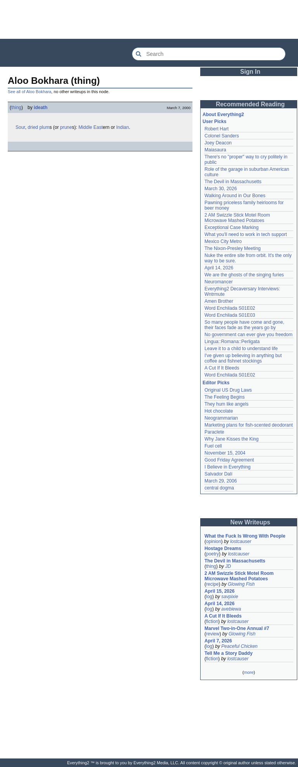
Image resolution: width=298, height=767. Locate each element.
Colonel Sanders (221, 136)
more (248, 672)
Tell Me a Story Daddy (228, 653)
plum (44, 127)
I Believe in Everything (227, 467)
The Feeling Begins (224, 397)
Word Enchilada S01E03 (229, 315)
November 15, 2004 (224, 453)
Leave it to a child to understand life (241, 348)
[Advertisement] (149, 19)
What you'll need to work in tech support (245, 234)
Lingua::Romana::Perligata (232, 341)
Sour (20, 127)
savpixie (229, 596)
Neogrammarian (221, 418)
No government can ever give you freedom (248, 334)
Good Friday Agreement (229, 460)
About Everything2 (223, 114)
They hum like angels (226, 404)
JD (228, 566)
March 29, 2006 (220, 481)
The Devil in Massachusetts (233, 181)
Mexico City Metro (223, 241)
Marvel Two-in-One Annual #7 (236, 628)
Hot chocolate (218, 411)
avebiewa (231, 609)
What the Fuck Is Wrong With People (244, 536)
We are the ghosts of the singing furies (244, 275)
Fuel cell (213, 446)
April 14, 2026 (218, 268)
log (209, 596)
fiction (212, 621)
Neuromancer (218, 282)
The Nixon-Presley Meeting (232, 248)
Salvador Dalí (218, 474)
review (213, 634)
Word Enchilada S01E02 (229, 308)
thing (16, 107)
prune (66, 127)
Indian (122, 127)
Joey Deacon (218, 143)
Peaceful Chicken (239, 646)
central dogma (219, 488)
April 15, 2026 (219, 591)
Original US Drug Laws (228, 390)
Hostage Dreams (222, 548)
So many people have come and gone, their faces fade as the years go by (244, 324)
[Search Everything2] (209, 54)
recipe (212, 584)
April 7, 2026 (218, 641)
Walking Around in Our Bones (234, 195)
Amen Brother (218, 301)
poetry (212, 554)
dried (33, 127)
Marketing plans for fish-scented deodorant (248, 425)
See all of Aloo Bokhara (29, 91)
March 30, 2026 (220, 188)
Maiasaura (215, 150)
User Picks (214, 121)
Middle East (90, 127)
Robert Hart (216, 129)
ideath (40, 107)
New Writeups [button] (250, 522)
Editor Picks (216, 382)
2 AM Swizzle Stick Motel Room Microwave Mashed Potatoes (237, 217)
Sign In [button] (250, 71)
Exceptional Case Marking (231, 227)
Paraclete (214, 432)
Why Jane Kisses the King (231, 439)
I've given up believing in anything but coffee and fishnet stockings (243, 358)
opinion (213, 541)
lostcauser (240, 541)
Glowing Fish (241, 584)
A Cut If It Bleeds (221, 368)
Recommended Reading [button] (250, 104)
